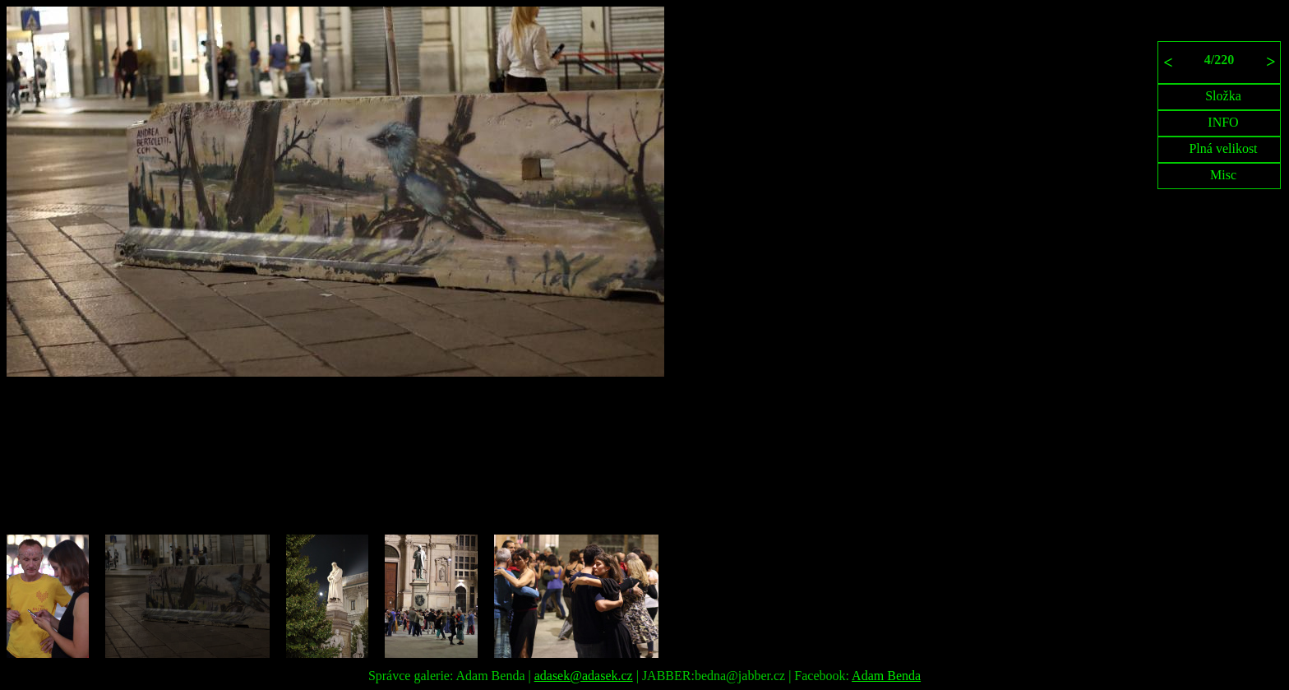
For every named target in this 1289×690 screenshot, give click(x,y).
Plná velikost (1223, 148)
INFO (1223, 122)
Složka (1223, 96)
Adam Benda (886, 676)
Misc (1223, 175)
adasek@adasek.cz (583, 676)
